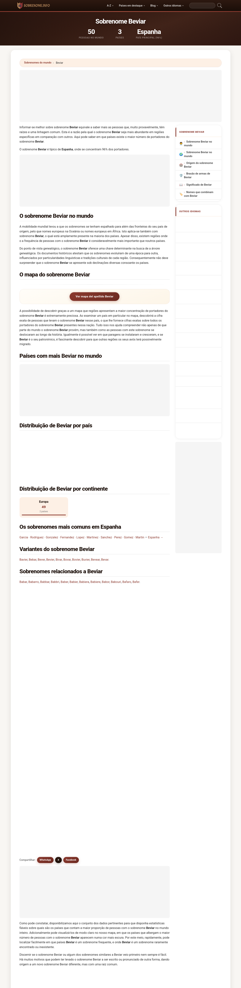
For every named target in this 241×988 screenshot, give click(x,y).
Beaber (110, 833)
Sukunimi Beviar (198, 292)
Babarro (33, 554)
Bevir (109, 770)
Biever (148, 788)
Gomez (128, 509)
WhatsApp (45, 656)
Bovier (76, 532)
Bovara (72, 833)
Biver (109, 797)
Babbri (55, 554)
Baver (32, 824)
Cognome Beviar (198, 248)
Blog (153, 5)
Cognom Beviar (198, 256)
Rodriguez (37, 509)
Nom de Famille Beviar (202, 235)
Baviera (110, 824)
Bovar (67, 532)
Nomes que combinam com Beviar (198, 194)
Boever (72, 806)
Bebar (32, 532)
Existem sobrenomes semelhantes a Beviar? (52, 643)
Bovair (72, 824)
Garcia (24, 509)
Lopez (80, 509)
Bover (147, 833)
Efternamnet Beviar (200, 312)
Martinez (92, 509)
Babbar (45, 554)
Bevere (33, 815)
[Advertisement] (121, 96)
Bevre (32, 842)
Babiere (95, 554)
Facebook (71, 656)
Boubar (148, 806)
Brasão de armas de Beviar (197, 175)
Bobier (33, 806)
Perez (118, 509)
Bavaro (148, 815)
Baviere (149, 824)
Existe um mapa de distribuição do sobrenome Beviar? (59, 631)
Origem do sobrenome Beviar (198, 165)
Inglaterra (120, 438)
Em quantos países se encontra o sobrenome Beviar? (58, 606)
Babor (105, 554)
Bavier (24, 532)
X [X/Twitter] (58, 656)
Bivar (59, 532)
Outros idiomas (172, 5)
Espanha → (155, 509)
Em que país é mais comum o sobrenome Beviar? (56, 582)
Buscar (153, 884)
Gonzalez (52, 509)
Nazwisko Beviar (198, 264)
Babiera (84, 554)
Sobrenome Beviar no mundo (198, 143)
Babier (74, 554)
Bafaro (126, 554)
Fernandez (67, 509)
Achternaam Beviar (200, 271)
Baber (64, 554)
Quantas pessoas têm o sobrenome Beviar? (52, 618)
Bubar (71, 842)
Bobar (147, 797)
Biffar (71, 797)
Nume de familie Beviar (202, 305)
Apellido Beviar (198, 221)
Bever (41, 532)
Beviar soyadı (197, 319)
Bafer (136, 554)
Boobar (110, 806)
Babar (23, 554)
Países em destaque (131, 5)
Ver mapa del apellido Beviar (95, 296)
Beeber (72, 851)
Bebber (148, 842)
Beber (33, 851)
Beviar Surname (198, 228)
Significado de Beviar (198, 184)
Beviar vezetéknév (199, 298)
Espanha (43, 438)
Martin (140, 509)
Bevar (104, 532)
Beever (110, 851)
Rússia (42, 447)
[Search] (202, 5)
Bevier (50, 532)
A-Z (109, 5)
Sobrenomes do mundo (38, 62)
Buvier (86, 532)
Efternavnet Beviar (200, 285)
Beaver (110, 842)
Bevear (95, 532)
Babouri (116, 554)
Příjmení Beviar (198, 278)
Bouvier (110, 815)
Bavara (72, 815)
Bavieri (33, 833)
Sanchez (106, 509)
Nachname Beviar (199, 241)
